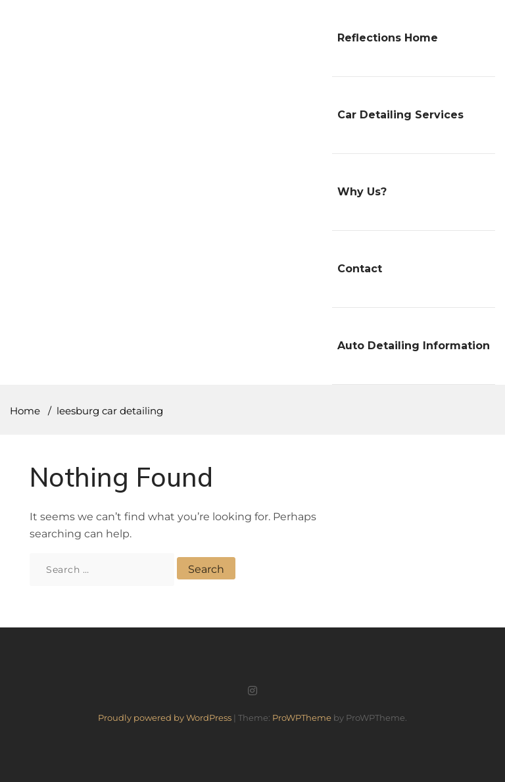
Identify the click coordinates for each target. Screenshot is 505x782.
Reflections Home (387, 38)
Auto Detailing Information (413, 345)
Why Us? (362, 191)
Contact (359, 268)
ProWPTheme (301, 717)
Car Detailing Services (400, 115)
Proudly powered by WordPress (165, 717)
